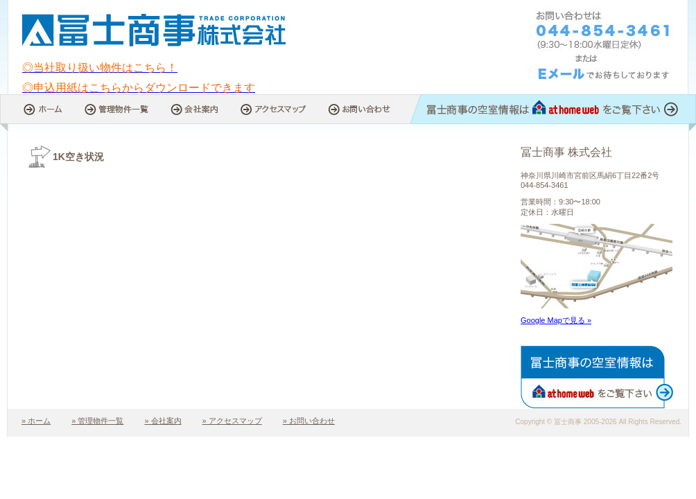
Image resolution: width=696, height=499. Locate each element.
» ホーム (36, 421)
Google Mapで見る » (556, 320)
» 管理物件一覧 (97, 421)
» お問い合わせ (309, 421)
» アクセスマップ (232, 421)
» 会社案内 (162, 421)
